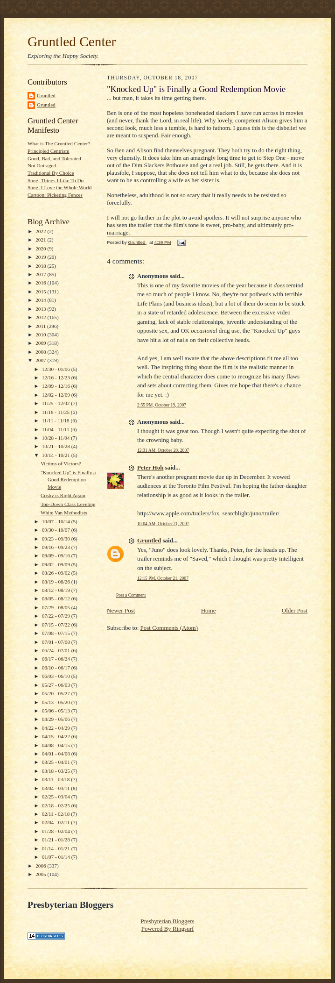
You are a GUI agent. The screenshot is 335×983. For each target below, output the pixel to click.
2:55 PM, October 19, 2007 (161, 404)
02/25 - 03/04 (56, 796)
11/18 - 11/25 (56, 412)
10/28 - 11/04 (56, 438)
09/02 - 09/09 (56, 564)
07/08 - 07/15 (56, 633)
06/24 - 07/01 (56, 650)
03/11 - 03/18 (56, 779)
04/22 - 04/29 (56, 728)
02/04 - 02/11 (56, 822)
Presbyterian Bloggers (167, 921)
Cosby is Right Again (63, 495)
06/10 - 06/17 (56, 667)
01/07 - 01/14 (56, 857)
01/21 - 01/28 (56, 839)
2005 (41, 874)
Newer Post (121, 610)
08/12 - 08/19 (56, 590)
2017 (41, 274)
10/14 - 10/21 (56, 455)
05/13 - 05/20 (56, 702)
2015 (41, 291)
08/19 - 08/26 (56, 581)
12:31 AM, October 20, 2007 (163, 450)
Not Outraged (42, 165)
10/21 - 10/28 (56, 446)
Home (208, 610)
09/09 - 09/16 (56, 555)
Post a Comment (131, 595)
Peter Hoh (150, 467)
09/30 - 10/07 (56, 530)
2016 (41, 282)
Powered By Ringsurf (167, 928)
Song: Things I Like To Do (56, 180)
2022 (41, 231)
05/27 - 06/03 (56, 685)
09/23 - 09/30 (56, 538)
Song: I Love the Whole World (59, 187)
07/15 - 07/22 (56, 624)
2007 (41, 360)
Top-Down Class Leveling (68, 504)
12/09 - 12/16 (56, 386)
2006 (41, 866)
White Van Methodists (64, 512)
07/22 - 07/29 (56, 616)
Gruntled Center (72, 41)
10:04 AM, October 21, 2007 (163, 523)
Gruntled (46, 95)
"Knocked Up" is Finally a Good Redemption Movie (68, 480)
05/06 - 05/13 (56, 710)
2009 (41, 343)
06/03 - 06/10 (56, 676)
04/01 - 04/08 (56, 753)
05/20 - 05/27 (56, 693)
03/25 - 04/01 (56, 762)
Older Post (294, 610)
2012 (41, 317)
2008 (41, 352)
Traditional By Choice (51, 173)
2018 (41, 266)
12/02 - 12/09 (56, 395)
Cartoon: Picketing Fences (55, 195)
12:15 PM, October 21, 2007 (162, 578)
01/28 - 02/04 (56, 831)
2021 (41, 239)
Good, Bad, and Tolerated (54, 158)
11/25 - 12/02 (56, 403)
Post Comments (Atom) (169, 627)
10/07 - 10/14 (56, 521)
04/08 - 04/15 (56, 745)
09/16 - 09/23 (56, 547)
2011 (41, 326)
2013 (41, 309)
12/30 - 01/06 (56, 369)
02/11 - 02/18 (56, 814)
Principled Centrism (49, 151)
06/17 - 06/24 (56, 659)
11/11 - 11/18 (56, 420)
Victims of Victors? (61, 463)
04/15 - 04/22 (56, 736)
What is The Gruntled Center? (59, 143)
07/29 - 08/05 (56, 607)
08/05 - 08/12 (56, 598)
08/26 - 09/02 (56, 573)
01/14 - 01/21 (56, 848)
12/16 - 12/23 (56, 377)
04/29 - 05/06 (56, 719)
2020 (41, 248)
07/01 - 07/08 (56, 642)
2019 (41, 257)
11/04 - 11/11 (56, 429)
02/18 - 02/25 (56, 805)
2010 (41, 334)
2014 (41, 300)
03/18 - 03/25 (56, 771)
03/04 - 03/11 (56, 788)
